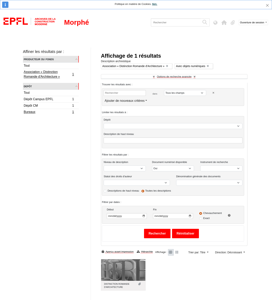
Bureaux (49, 112)
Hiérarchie (145, 251)
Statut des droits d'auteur (118, 176)
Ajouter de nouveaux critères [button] (125, 100)
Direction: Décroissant (229, 252)
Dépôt (107, 119)
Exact (206, 218)
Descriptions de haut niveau (123, 190)
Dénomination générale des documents (198, 176)
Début (110, 209)
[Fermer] (267, 5)
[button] (224, 22)
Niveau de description (116, 162)
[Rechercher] (175, 22)
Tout (27, 65)
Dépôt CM (49, 106)
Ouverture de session (252, 22)
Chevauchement (212, 213)
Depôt (28, 86)
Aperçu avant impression (118, 251)
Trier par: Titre (197, 252)
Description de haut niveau (119, 134)
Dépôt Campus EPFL (49, 100)
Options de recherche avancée (174, 76)
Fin (155, 209)
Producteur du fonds (39, 59)
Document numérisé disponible (169, 162)
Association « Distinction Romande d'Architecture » (49, 74)
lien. (154, 4)
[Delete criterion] (213, 92)
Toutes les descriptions (158, 190)
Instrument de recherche (214, 162)
